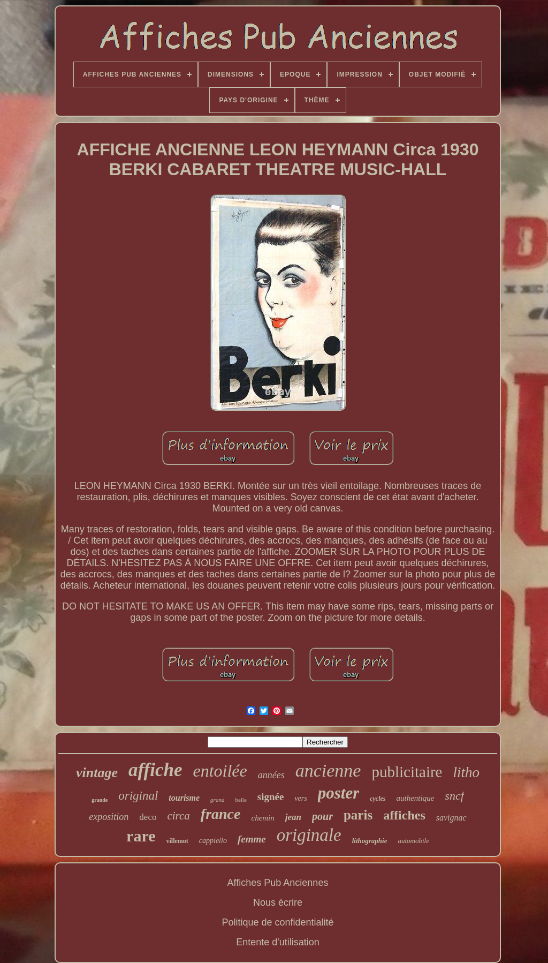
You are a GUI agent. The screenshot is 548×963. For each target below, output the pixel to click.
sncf (454, 795)
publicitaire (406, 771)
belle (240, 799)
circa (178, 815)
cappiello (213, 841)
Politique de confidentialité (277, 922)
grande (100, 800)
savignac (451, 817)
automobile (413, 841)
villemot (177, 841)
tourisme (184, 797)
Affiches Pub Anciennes (278, 882)
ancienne (328, 770)
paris (358, 815)
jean (293, 817)
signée (270, 796)
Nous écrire (277, 902)
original (138, 795)
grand (217, 799)
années (271, 775)
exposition (108, 816)
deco (147, 817)
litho (466, 772)
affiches (404, 815)
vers (300, 798)
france (221, 814)
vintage (97, 772)
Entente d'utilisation (277, 942)
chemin (262, 818)
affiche (155, 769)
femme (252, 839)
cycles (377, 798)
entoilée (220, 770)
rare (140, 836)
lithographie (369, 841)
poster (339, 793)
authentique (416, 798)
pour (322, 816)
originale (309, 835)
